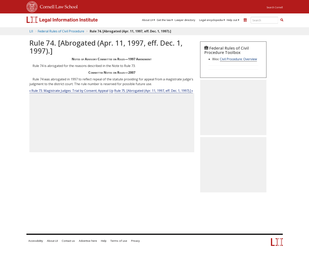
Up (111, 90)
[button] (281, 20)
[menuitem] (147, 20)
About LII (147, 20)
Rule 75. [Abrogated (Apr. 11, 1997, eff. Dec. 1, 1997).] (153, 90)
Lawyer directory (185, 20)
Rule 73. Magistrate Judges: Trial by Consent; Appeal (68, 90)
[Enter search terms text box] (264, 20)
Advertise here (88, 241)
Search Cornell (275, 7)
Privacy (135, 241)
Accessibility (35, 241)
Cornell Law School (57, 6)
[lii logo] (71, 19)
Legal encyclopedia (211, 20)
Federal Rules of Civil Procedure (61, 31)
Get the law (164, 20)
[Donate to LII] (245, 20)
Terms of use (118, 241)
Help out (232, 20)
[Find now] (282, 20)
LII (31, 31)
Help (103, 241)
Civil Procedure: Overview (238, 59)
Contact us (68, 241)
